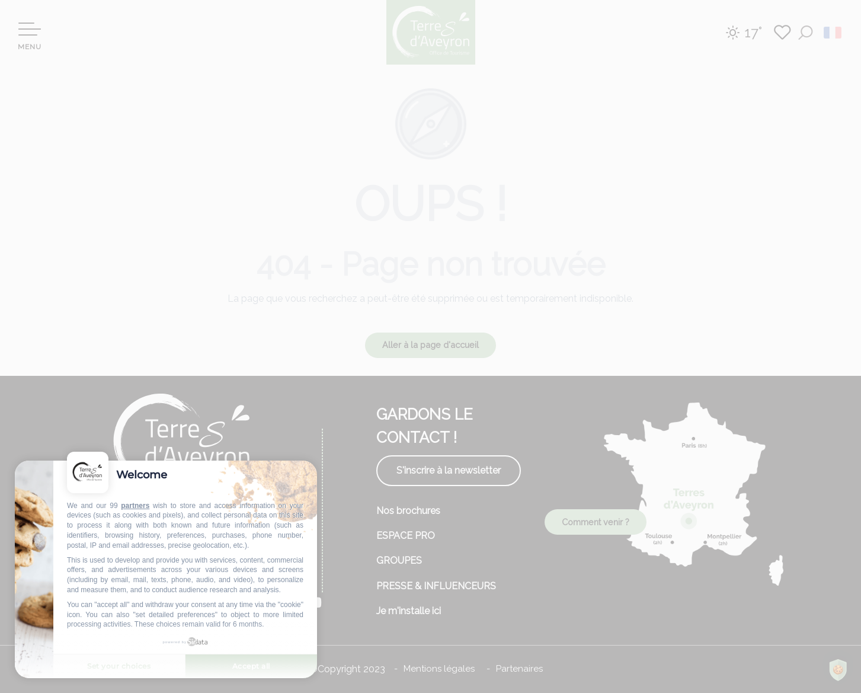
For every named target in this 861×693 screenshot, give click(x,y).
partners (135, 506)
